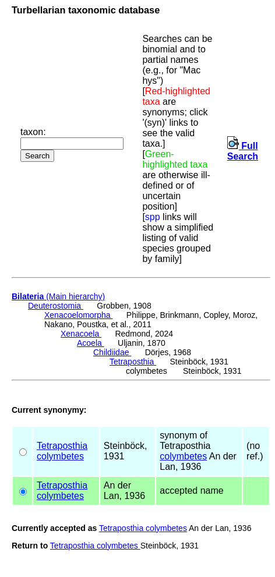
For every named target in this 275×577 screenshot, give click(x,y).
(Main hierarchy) (58, 296)
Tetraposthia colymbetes (143, 528)
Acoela (90, 343)
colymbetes (60, 456)
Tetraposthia (133, 361)
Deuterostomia (55, 305)
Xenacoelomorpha (78, 315)
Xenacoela (81, 333)
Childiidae (112, 352)
